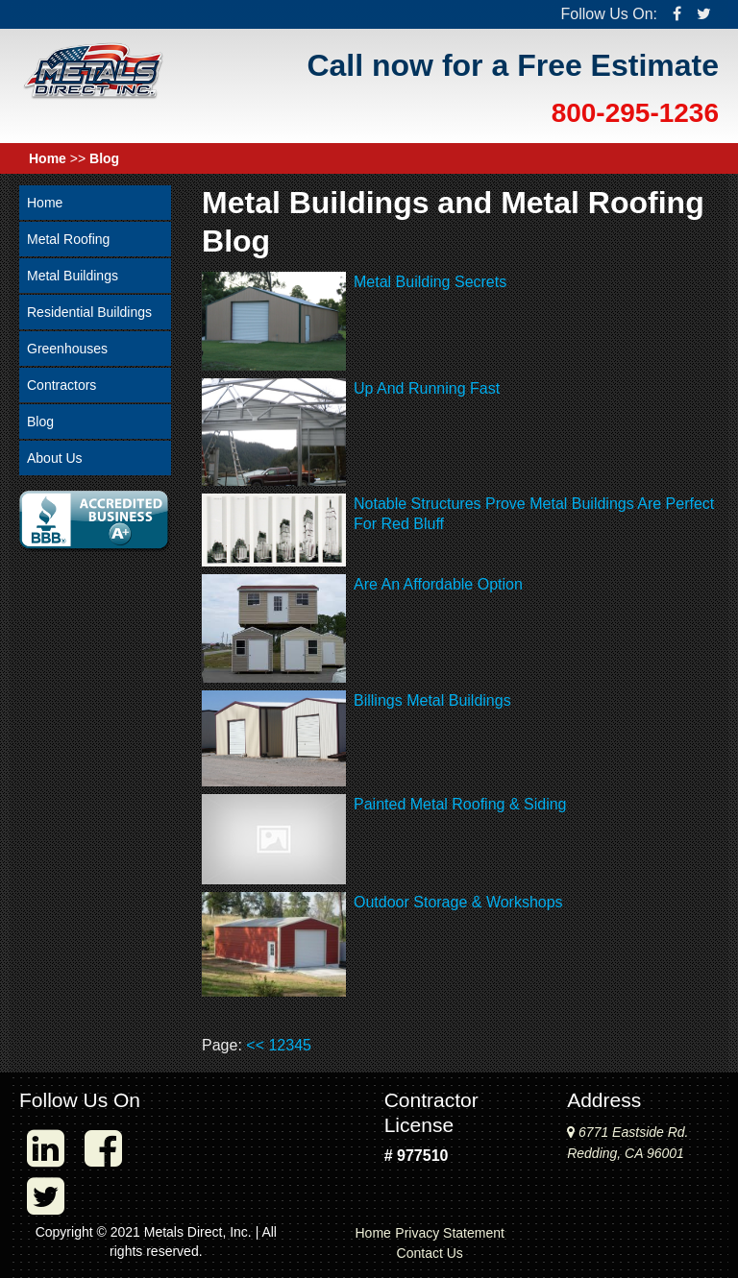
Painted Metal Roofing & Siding (460, 804)
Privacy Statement (449, 1233)
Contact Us (430, 1253)
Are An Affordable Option (438, 584)
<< (255, 1045)
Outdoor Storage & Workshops (458, 902)
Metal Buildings (72, 275)
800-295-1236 (635, 113)
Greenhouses (67, 348)
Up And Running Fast (427, 388)
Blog (104, 158)
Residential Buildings (89, 312)
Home (47, 158)
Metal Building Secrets (430, 282)
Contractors (61, 385)
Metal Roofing (68, 239)
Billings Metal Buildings (432, 700)
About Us (55, 458)
